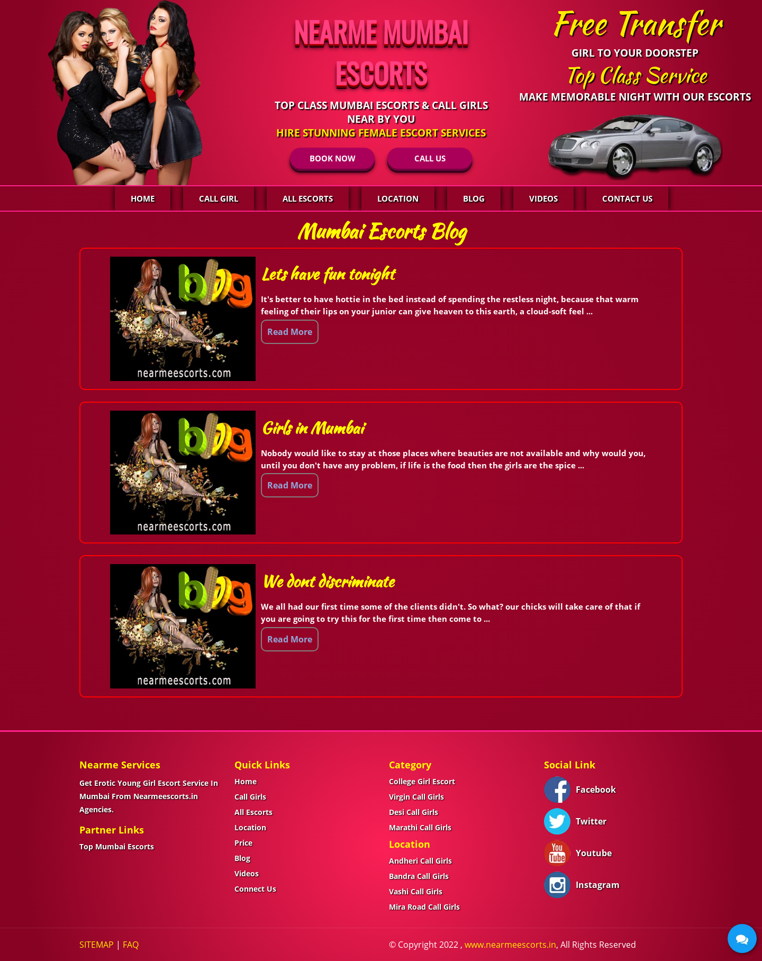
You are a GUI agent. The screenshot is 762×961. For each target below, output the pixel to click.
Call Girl (218, 198)
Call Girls (250, 797)
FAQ (131, 944)
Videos (543, 198)
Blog (474, 198)
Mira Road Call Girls (424, 907)
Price (243, 843)
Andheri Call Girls (420, 861)
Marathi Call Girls (420, 827)
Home (143, 198)
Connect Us (255, 889)
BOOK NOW (333, 158)
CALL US (430, 158)
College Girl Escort (422, 781)
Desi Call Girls (413, 812)
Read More (289, 332)
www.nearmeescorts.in (510, 944)
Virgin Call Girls (416, 797)
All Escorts (308, 198)
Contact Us (627, 198)
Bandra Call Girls (419, 876)
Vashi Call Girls (415, 891)
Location (398, 198)
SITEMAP (96, 944)
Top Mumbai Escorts (116, 846)
